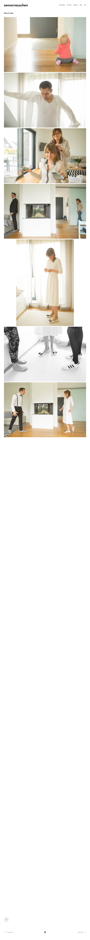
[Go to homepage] (16, 5)
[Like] (6, 919)
